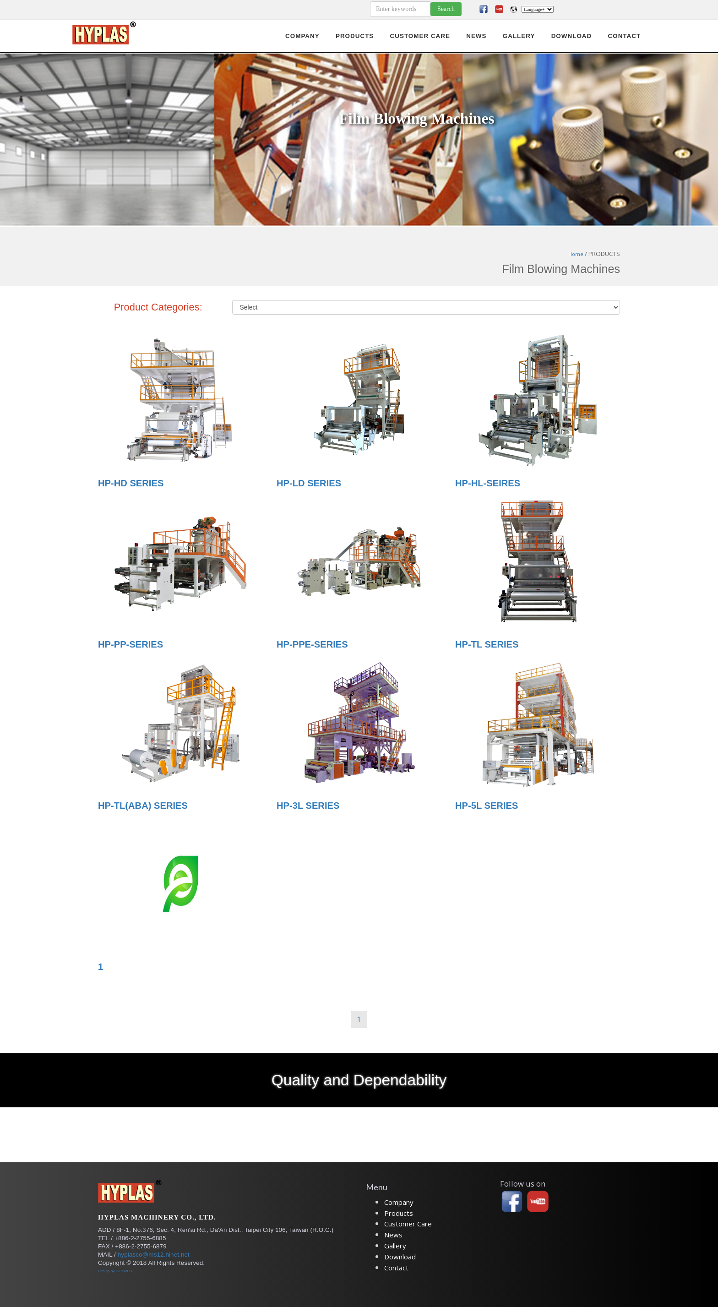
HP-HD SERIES (130, 483)
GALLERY (519, 36)
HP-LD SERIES (309, 483)
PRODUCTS (355, 36)
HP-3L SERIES (308, 806)
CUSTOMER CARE (420, 36)
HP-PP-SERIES (130, 644)
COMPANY (302, 36)
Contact (396, 1267)
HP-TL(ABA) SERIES (143, 806)
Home (575, 254)
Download (400, 1256)
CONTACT (624, 36)
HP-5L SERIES (486, 806)
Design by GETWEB (115, 1271)
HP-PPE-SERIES (312, 644)
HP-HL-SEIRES (487, 483)
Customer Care (408, 1223)
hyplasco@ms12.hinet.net (154, 1254)
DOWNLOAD (571, 36)
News (393, 1234)
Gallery (395, 1245)
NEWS (476, 36)
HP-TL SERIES (487, 644)
